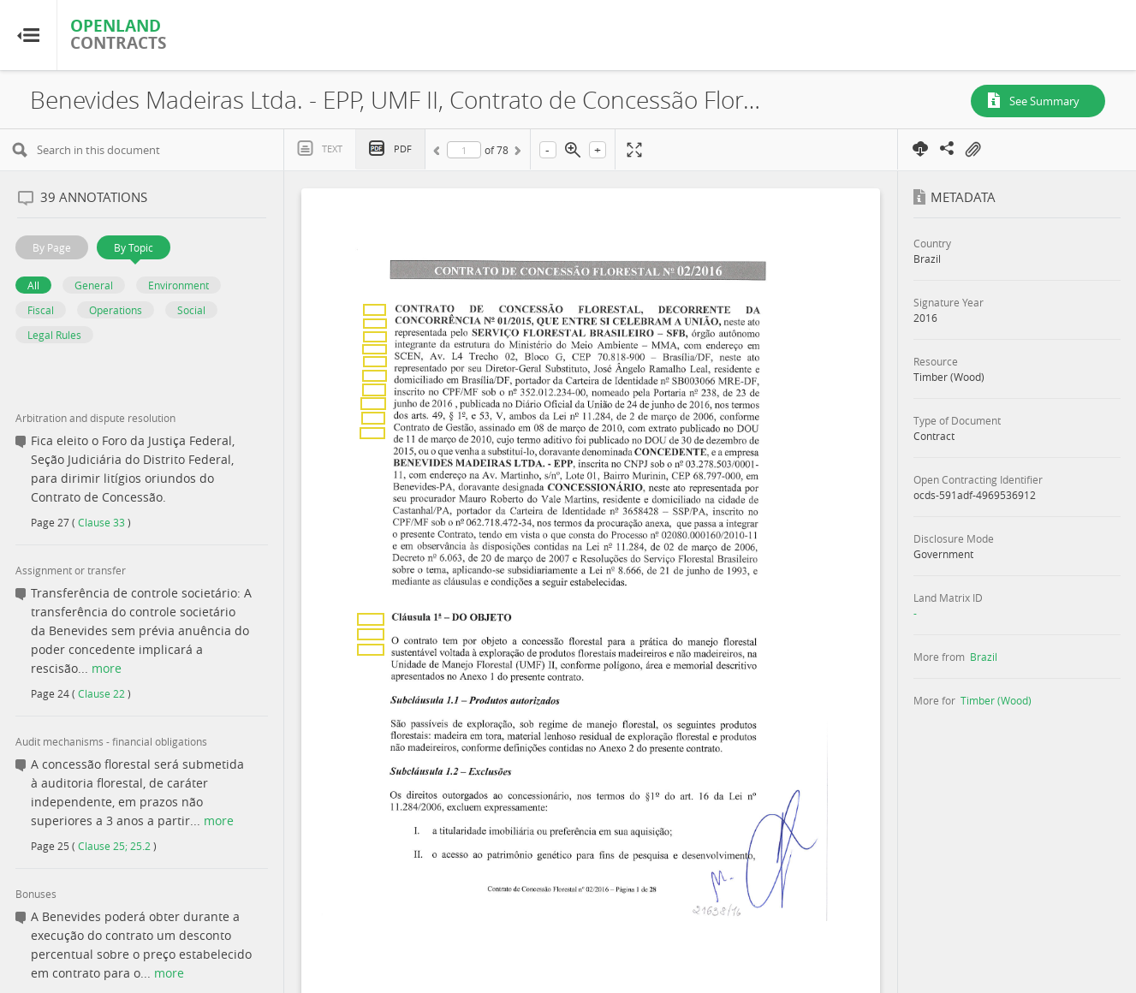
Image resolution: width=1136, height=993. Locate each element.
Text (332, 148)
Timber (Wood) (996, 700)
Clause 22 (101, 693)
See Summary (1044, 101)
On (972, 149)
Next (516, 153)
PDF (403, 148)
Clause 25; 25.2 (114, 846)
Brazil (983, 656)
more (107, 668)
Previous (439, 153)
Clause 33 (101, 522)
